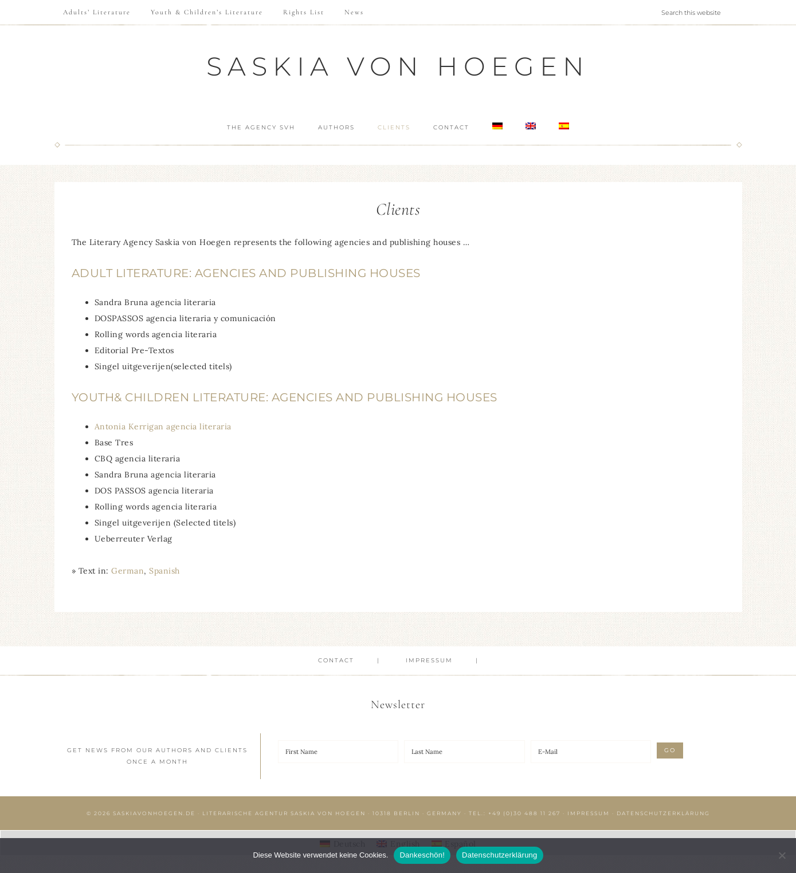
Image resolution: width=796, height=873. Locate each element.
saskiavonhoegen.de (154, 813)
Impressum (588, 813)
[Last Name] (464, 751)
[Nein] (781, 855)
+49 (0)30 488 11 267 (524, 813)
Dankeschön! (422, 855)
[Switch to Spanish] (572, 126)
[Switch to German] (500, 126)
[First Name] (338, 751)
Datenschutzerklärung (663, 813)
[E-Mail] (591, 751)
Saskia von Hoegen (398, 66)
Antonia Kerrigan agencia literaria (163, 426)
